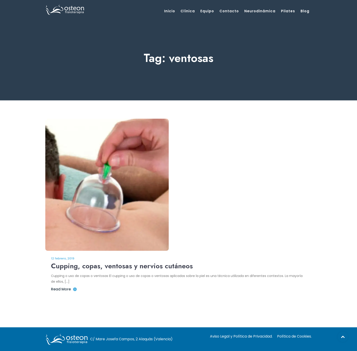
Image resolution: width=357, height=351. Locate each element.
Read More (64, 289)
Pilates (288, 11)
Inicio (169, 11)
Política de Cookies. (294, 336)
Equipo (207, 11)
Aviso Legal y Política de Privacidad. (241, 336)
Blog (305, 11)
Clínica (188, 11)
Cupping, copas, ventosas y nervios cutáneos (122, 266)
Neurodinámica (259, 11)
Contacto (229, 11)
